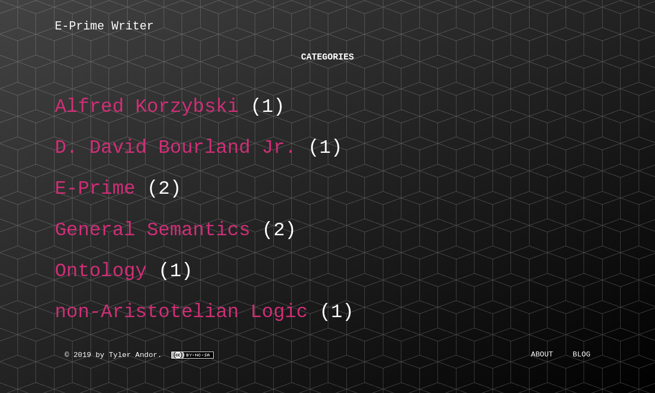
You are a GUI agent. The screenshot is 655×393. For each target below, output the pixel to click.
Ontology (101, 274)
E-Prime (95, 192)
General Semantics (153, 233)
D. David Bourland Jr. (176, 151)
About (542, 357)
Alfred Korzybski (147, 110)
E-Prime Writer (104, 27)
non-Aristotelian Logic (181, 315)
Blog (581, 357)
